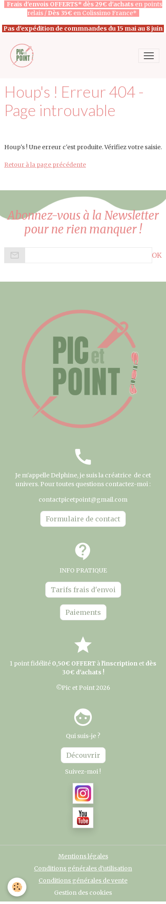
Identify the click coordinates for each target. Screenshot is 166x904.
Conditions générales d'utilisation (83, 868)
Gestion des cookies (83, 892)
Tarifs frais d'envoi (83, 589)
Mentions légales (83, 856)
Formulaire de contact (83, 519)
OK (157, 255)
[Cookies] (17, 887)
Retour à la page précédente (45, 164)
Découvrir (83, 755)
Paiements (83, 612)
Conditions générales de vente (83, 880)
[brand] (24, 55)
